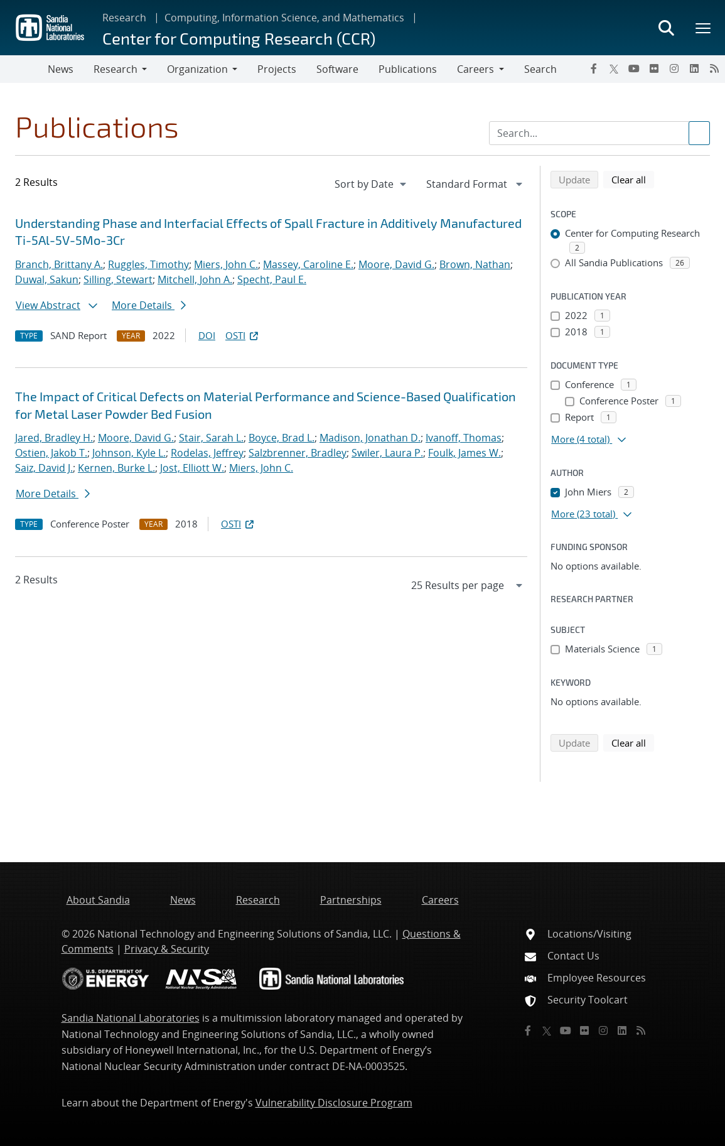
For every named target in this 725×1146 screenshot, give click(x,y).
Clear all (632, 179)
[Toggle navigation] (24, 69)
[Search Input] (599, 133)
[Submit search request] (699, 133)
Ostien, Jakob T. (51, 453)
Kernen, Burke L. (116, 468)
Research (124, 17)
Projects (276, 69)
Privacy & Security (166, 949)
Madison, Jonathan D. (370, 438)
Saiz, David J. (44, 468)
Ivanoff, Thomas (464, 438)
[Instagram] (674, 68)
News (60, 69)
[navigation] (371, 184)
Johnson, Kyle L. (129, 453)
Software (337, 69)
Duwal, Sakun (46, 279)
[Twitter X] (613, 68)
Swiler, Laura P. (387, 453)
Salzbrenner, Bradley (297, 453)
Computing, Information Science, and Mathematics (284, 17)
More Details (149, 305)
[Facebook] (593, 68)
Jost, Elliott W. (192, 468)
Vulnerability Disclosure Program (333, 1103)
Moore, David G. (396, 264)
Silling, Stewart (118, 279)
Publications (408, 69)
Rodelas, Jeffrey (207, 453)
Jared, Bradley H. (54, 438)
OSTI (242, 335)
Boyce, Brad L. (281, 438)
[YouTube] (634, 68)
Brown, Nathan (474, 264)
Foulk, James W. (464, 453)
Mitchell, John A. (195, 279)
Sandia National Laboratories (131, 1018)
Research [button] (115, 69)
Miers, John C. (226, 264)
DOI (206, 335)
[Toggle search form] (666, 27)
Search (540, 69)
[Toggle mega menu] (703, 27)
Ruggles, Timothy (148, 264)
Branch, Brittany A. (59, 264)
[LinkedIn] (694, 68)
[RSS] (714, 68)
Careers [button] (475, 69)
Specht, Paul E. (271, 279)
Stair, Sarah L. (211, 438)
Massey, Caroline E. (308, 264)
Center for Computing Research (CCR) (238, 38)
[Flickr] (654, 68)
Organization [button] (197, 69)
